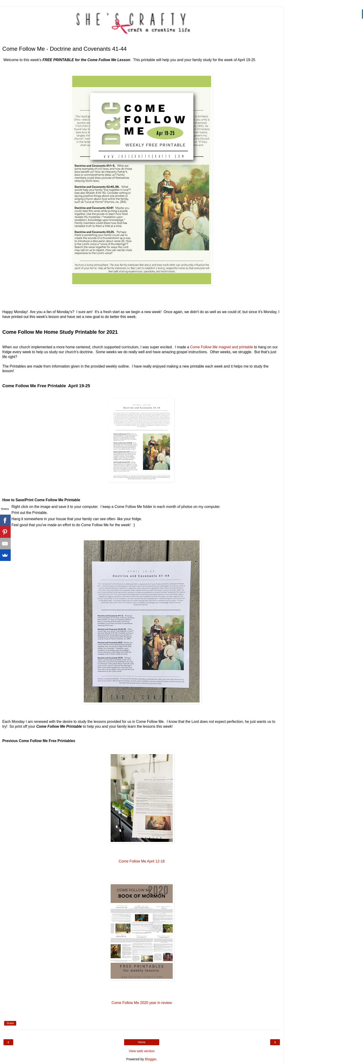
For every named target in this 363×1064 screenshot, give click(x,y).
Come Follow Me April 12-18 (142, 861)
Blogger (150, 1059)
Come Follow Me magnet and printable (221, 347)
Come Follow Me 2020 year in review (142, 1003)
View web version (142, 1051)
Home (141, 1042)
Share (10, 1023)
